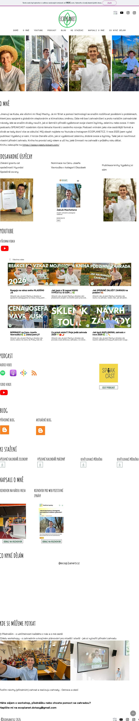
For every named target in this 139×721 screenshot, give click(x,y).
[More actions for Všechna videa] (17, 259)
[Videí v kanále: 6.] (69, 301)
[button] (17, 259)
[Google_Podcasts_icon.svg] (23, 373)
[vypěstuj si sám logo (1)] (115, 13)
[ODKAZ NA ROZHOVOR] (13, 541)
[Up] (133, 713)
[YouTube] (122, 13)
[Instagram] (128, 13)
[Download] (40, 464)
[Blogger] (4, 429)
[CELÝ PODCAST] (108, 387)
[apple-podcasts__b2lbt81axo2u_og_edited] (13, 373)
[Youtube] (4, 248)
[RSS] (34, 373)
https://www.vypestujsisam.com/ (40, 144)
